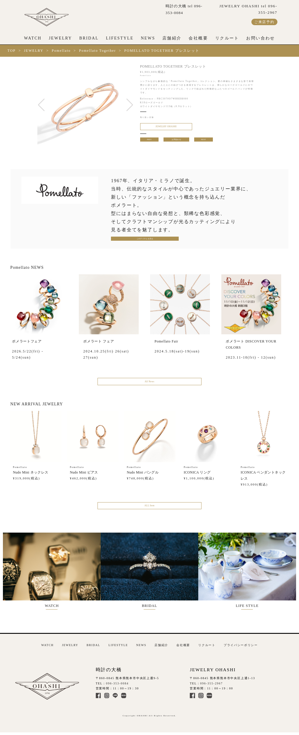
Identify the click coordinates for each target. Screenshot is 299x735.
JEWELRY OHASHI (160, 127)
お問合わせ (176, 142)
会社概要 (198, 38)
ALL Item (149, 510)
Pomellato (61, 51)
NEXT (204, 142)
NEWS (148, 38)
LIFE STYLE (252, 573)
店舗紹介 (172, 38)
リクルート (227, 38)
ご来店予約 (264, 22)
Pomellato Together (97, 51)
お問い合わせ (260, 38)
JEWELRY (60, 38)
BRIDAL (89, 38)
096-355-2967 (211, 684)
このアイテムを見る (131, 240)
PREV (149, 142)
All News (149, 384)
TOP (12, 51)
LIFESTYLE (120, 38)
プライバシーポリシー (241, 646)
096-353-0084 (117, 684)
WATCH (32, 38)
